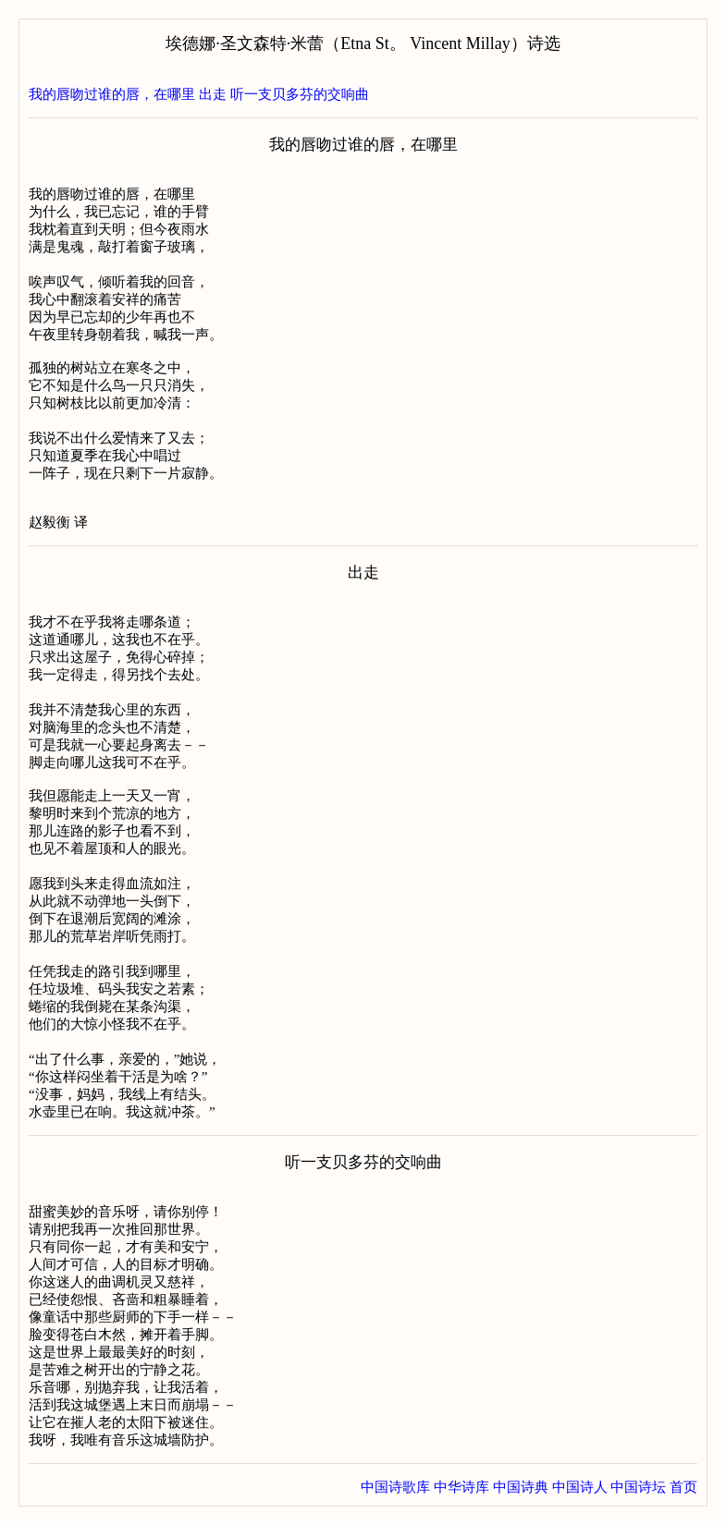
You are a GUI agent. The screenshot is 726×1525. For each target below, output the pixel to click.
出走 (213, 94)
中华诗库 (461, 1487)
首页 (683, 1487)
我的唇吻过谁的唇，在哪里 (112, 94)
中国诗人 (580, 1487)
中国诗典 (520, 1487)
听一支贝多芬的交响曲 (299, 94)
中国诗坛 (638, 1487)
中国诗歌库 (395, 1487)
